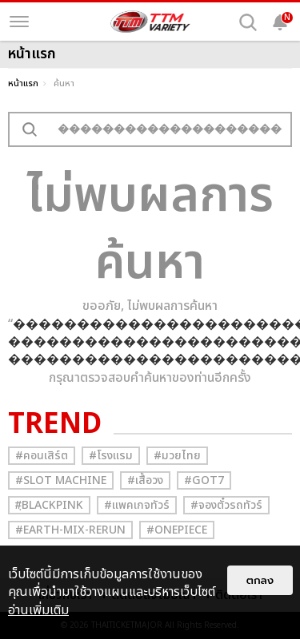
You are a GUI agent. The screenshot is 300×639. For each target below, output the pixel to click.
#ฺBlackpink (49, 505)
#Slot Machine (60, 480)
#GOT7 (204, 480)
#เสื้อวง (145, 480)
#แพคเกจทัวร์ (137, 505)
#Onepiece (176, 530)
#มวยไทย (177, 455)
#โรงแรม (111, 455)
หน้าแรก (23, 83)
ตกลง (260, 580)
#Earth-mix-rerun (70, 530)
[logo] (150, 21)
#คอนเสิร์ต (41, 455)
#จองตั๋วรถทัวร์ (226, 505)
